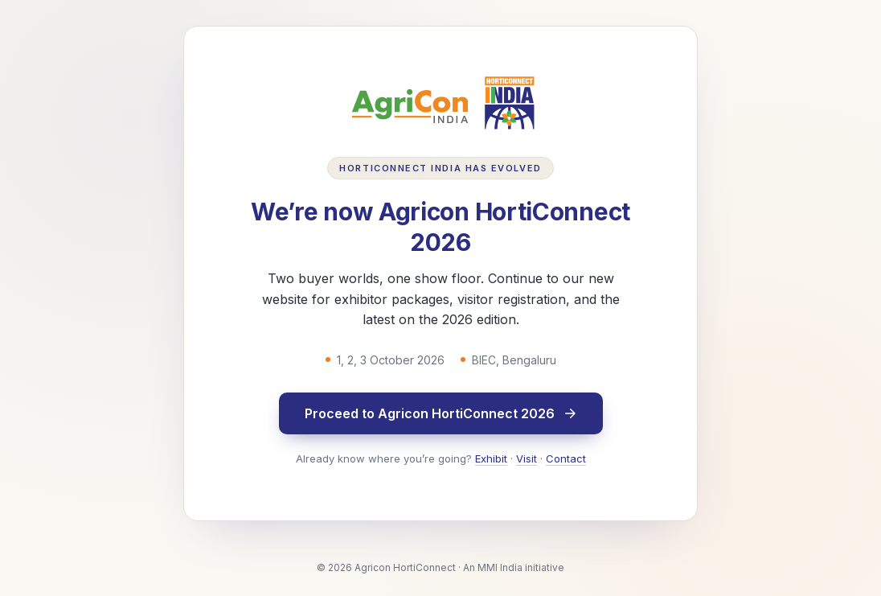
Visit (526, 458)
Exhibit (491, 458)
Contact (566, 458)
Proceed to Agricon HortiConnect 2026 (441, 413)
